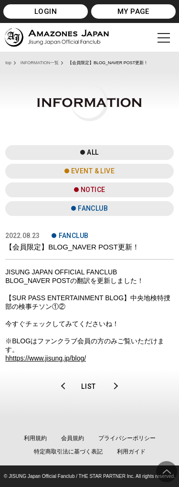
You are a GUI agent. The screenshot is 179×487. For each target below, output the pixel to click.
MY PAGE (133, 11)
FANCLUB (93, 208)
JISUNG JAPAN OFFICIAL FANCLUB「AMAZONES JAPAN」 (57, 37)
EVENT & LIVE (93, 171)
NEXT (112, 386)
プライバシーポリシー (127, 438)
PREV (67, 386)
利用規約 (35, 438)
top (8, 62)
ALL (92, 152)
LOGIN (45, 11)
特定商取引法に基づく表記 (68, 451)
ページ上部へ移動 (166, 471)
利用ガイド (131, 451)
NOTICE (93, 189)
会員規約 (72, 438)
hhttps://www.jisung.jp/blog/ (45, 358)
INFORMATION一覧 (40, 62)
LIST (88, 386)
